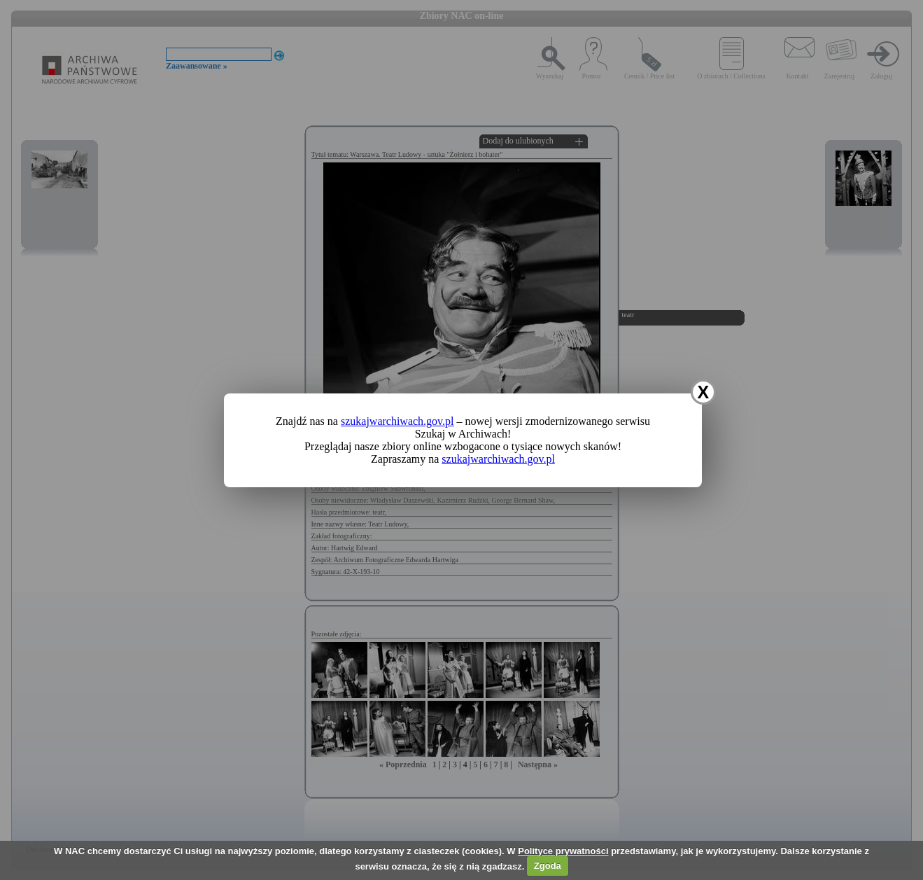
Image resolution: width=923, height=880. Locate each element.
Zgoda (547, 865)
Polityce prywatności (563, 851)
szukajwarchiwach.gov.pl (397, 421)
